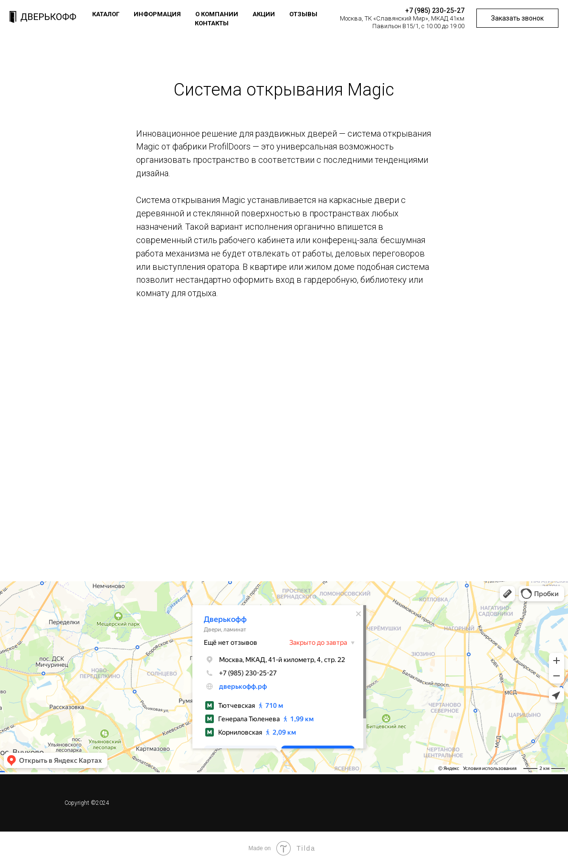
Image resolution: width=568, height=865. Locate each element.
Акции (263, 14)
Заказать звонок (517, 18)
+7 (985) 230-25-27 (434, 10)
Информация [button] (157, 14)
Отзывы (303, 14)
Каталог (105, 14)
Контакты (212, 23)
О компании (216, 14)
